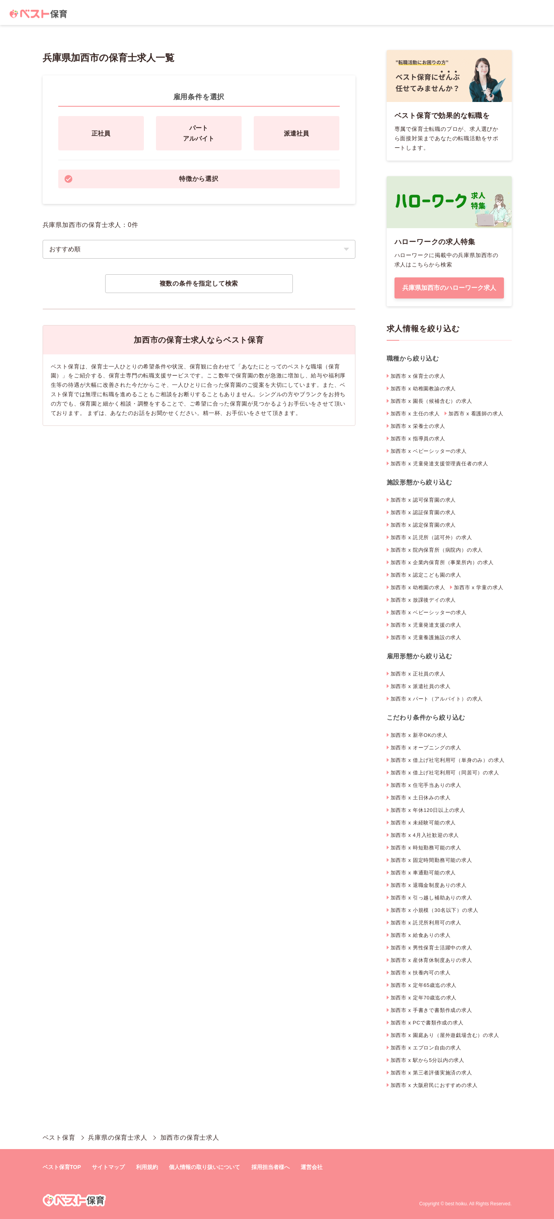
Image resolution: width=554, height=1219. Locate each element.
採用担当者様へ (270, 1167)
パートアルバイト (198, 133)
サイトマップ (108, 1167)
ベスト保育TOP (62, 1167)
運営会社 (312, 1167)
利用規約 (147, 1167)
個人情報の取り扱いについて (204, 1167)
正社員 (100, 133)
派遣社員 (296, 133)
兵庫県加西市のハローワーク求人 (449, 287)
